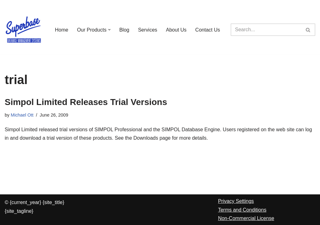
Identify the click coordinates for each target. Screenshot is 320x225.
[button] (109, 29)
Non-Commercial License (246, 218)
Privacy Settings (236, 201)
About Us (176, 29)
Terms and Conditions (242, 209)
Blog (124, 29)
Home (61, 29)
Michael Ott (22, 115)
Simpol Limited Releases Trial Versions (86, 102)
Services (147, 29)
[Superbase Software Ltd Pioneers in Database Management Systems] (23, 29)
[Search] (266, 29)
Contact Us (207, 29)
